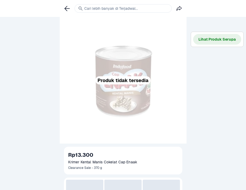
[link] (67, 8)
